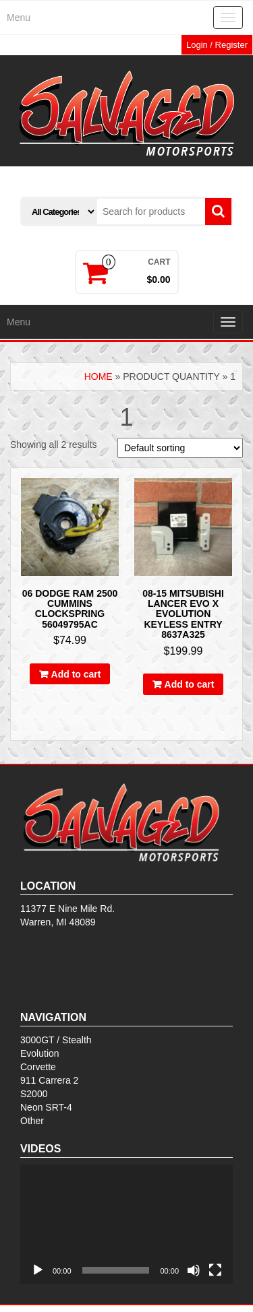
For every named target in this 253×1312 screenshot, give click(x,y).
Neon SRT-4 (46, 1107)
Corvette (38, 1066)
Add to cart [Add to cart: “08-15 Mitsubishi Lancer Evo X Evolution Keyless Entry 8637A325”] (190, 684)
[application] (126, 1224)
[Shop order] (180, 448)
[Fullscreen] (215, 1270)
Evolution (39, 1053)
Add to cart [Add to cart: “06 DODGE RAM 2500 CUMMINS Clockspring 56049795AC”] (76, 674)
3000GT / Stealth (56, 1040)
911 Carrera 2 (49, 1080)
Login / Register (217, 45)
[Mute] (193, 1270)
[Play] (38, 1270)
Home (98, 376)
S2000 (33, 1093)
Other (32, 1120)
